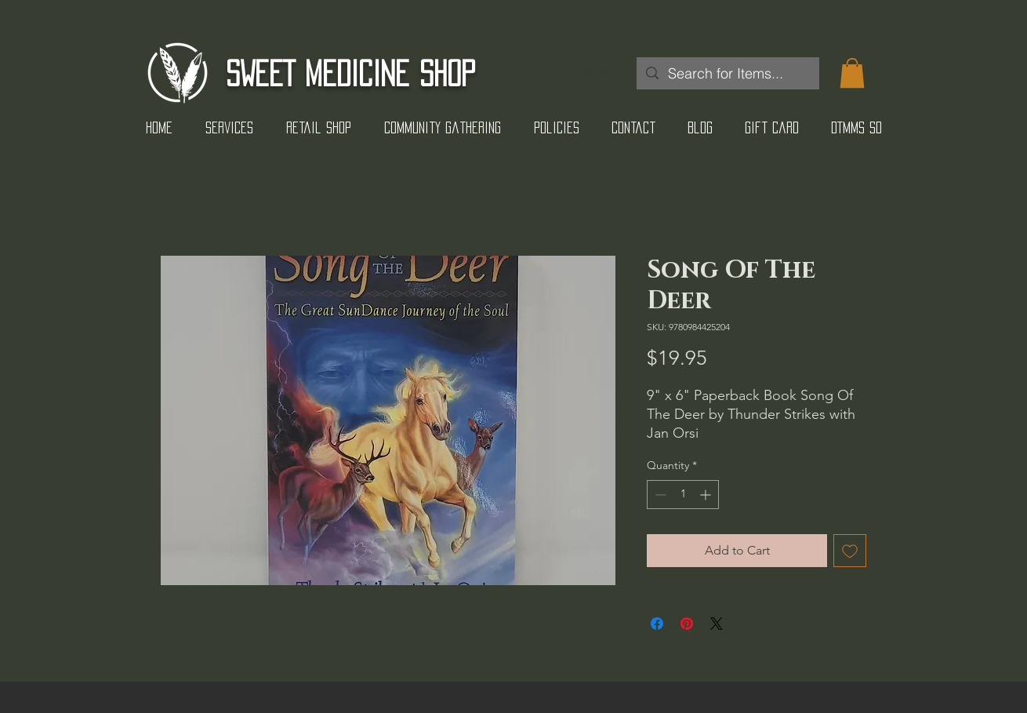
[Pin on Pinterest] (686, 623)
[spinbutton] (683, 494)
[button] (852, 73)
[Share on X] (716, 623)
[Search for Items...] (727, 73)
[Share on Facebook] (657, 623)
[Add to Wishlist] (849, 550)
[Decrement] (659, 494)
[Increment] (707, 494)
